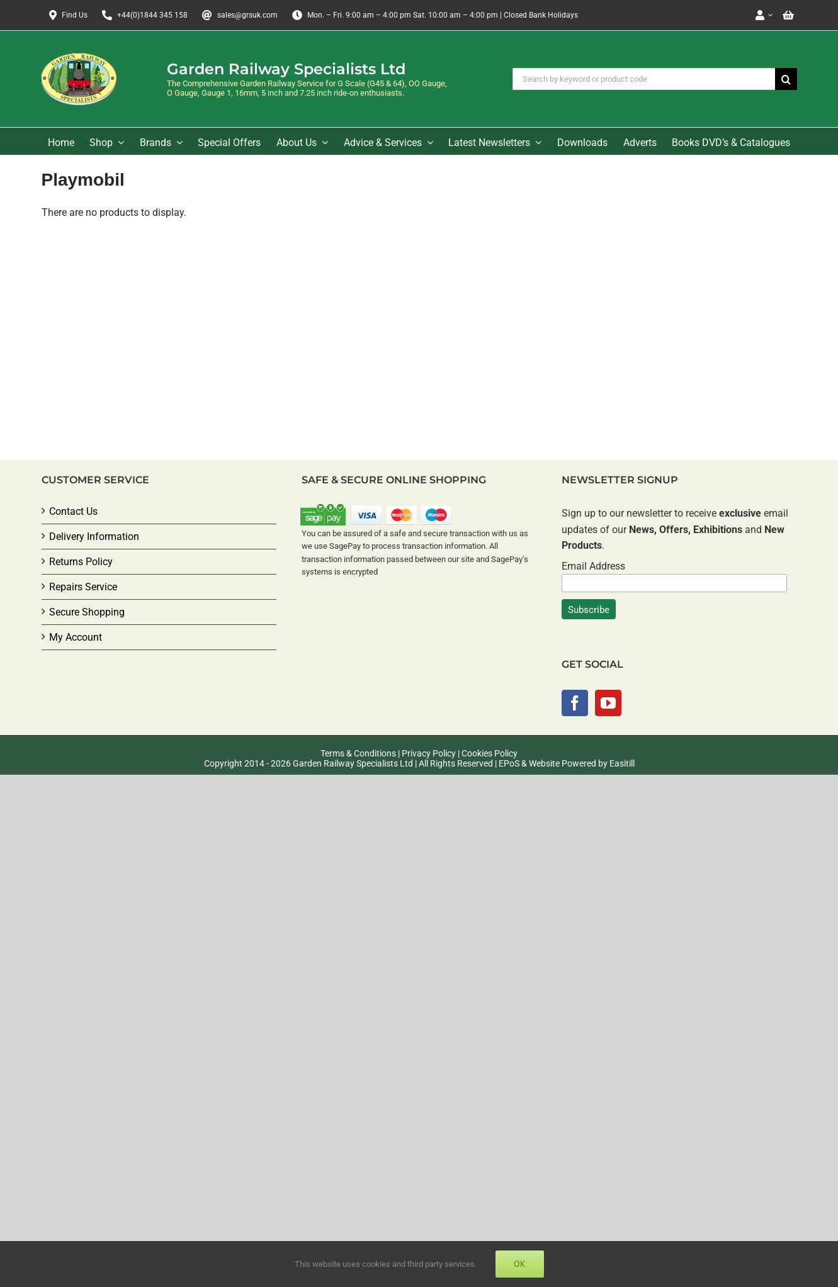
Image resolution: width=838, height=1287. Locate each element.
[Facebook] (575, 703)
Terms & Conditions (358, 753)
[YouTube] (608, 703)
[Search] (786, 79)
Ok (520, 1263)
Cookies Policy (489, 753)
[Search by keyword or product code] (643, 79)
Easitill (622, 763)
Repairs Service (83, 587)
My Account (75, 637)
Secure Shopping (87, 612)
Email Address (593, 566)
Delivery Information (94, 536)
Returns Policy (81, 562)
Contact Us (73, 511)
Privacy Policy (429, 753)
